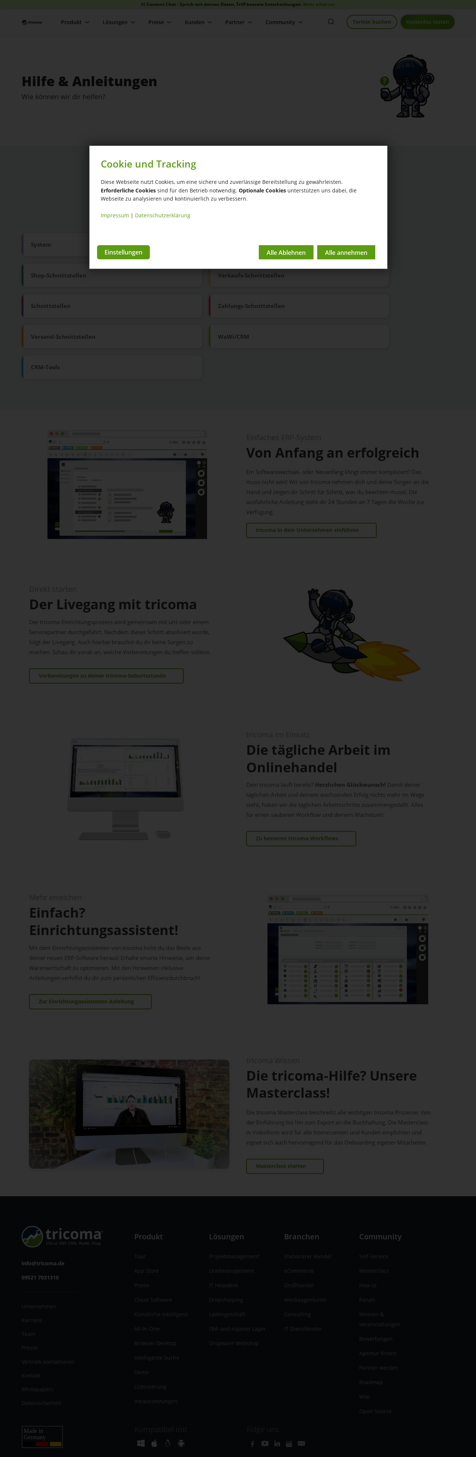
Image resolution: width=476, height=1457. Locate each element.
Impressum (115, 215)
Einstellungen (123, 252)
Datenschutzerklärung (162, 215)
